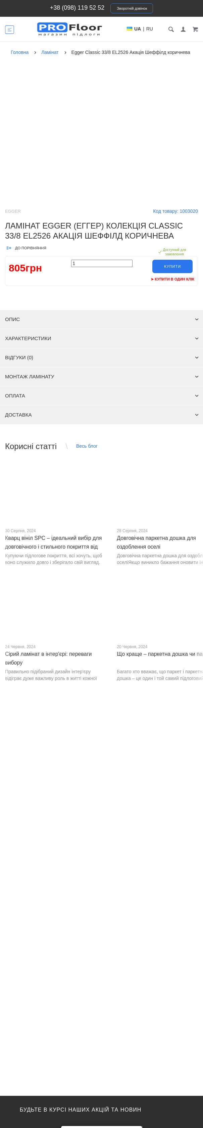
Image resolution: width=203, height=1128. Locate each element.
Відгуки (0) (102, 357)
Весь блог (87, 446)
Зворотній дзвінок (132, 8)
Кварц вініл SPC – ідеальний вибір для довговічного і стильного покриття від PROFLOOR (53, 546)
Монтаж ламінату (102, 376)
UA (137, 29)
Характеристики (102, 338)
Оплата (102, 395)
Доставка (102, 415)
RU (149, 29)
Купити (172, 266)
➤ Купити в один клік (172, 279)
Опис (102, 319)
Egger (13, 211)
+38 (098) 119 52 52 (77, 7)
